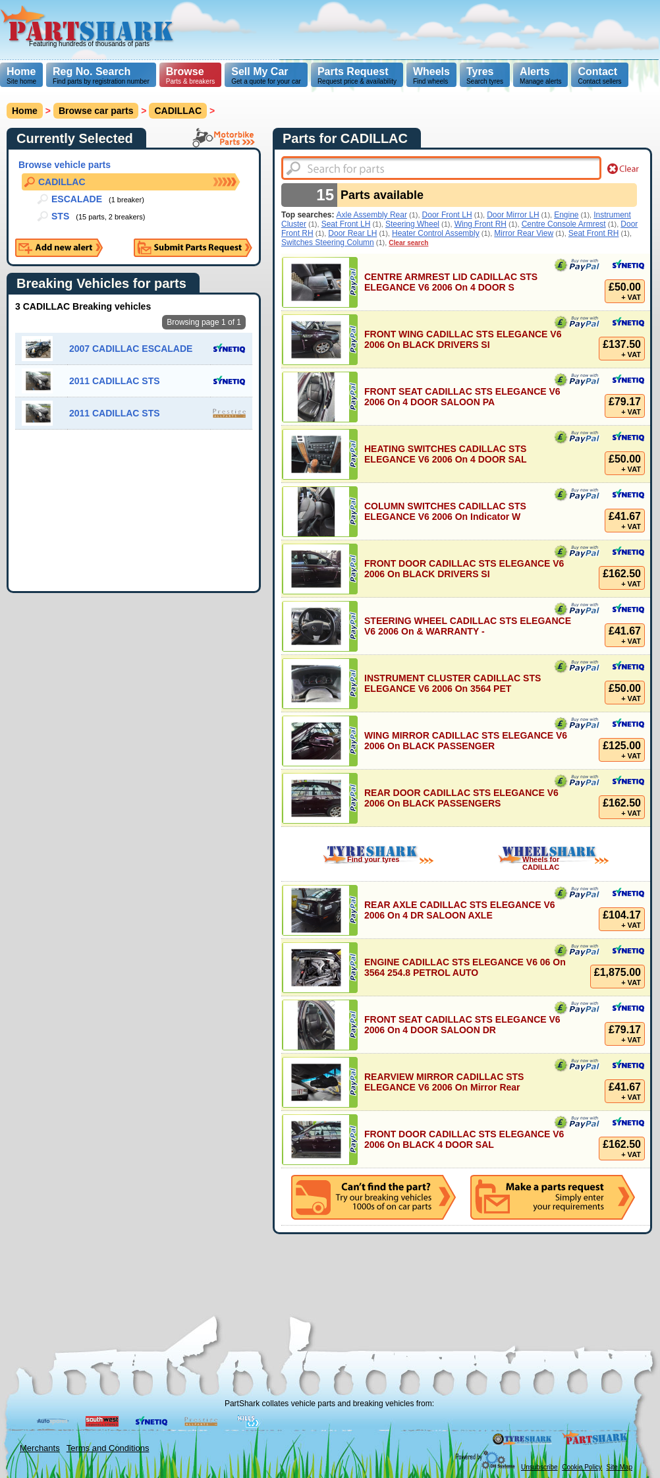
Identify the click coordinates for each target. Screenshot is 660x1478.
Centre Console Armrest (564, 224)
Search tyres (484, 75)
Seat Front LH (346, 224)
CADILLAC (178, 110)
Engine (566, 214)
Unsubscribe (539, 1467)
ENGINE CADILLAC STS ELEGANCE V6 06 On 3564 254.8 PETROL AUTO (465, 967)
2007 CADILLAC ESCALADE (130, 348)
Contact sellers (599, 75)
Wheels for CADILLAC (540, 863)
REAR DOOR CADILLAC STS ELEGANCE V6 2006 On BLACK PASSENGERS (461, 798)
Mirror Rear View (523, 233)
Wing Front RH (480, 224)
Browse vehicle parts (64, 164)
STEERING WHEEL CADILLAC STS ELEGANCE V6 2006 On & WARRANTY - (467, 626)
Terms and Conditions (108, 1448)
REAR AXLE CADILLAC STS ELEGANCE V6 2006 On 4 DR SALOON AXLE (459, 910)
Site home (21, 75)
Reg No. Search (91, 71)
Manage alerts (540, 75)
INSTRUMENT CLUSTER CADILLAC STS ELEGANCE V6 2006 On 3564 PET (452, 683)
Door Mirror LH (513, 214)
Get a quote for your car (266, 75)
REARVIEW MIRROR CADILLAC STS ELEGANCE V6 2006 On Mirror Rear (444, 1082)
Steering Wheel (412, 224)
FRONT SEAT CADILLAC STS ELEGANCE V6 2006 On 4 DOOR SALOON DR (462, 1024)
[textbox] (441, 168)
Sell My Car (259, 71)
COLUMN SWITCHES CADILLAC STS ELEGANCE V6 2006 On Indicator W (445, 511)
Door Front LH (447, 214)
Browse (185, 71)
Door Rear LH (352, 233)
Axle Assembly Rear (372, 214)
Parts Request (353, 71)
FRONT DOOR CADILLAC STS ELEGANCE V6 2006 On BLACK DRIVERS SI (464, 568)
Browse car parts (96, 110)
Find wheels (431, 75)
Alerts (534, 71)
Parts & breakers (190, 75)
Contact (597, 71)
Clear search (408, 242)
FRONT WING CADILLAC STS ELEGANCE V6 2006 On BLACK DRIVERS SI (462, 339)
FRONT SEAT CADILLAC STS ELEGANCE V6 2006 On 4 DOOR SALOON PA (462, 396)
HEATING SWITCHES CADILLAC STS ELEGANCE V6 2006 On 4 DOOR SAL (445, 454)
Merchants (40, 1448)
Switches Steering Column (327, 242)
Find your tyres (373, 859)
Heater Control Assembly (436, 233)
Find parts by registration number (101, 75)
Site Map (619, 1467)
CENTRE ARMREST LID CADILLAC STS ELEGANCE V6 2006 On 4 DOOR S (450, 282)
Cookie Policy (582, 1467)
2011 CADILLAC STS (114, 381)
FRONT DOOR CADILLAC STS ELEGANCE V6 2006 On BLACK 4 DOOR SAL (464, 1139)
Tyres (480, 71)
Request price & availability (357, 75)
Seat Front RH (593, 233)
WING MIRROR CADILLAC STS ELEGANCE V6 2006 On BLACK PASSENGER (465, 740)
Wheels (431, 71)
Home (21, 71)
